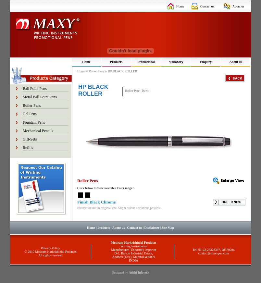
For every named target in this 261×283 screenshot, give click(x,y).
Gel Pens (30, 114)
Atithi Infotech (139, 272)
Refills (28, 147)
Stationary (176, 62)
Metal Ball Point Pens (40, 97)
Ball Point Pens (35, 88)
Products (116, 62)
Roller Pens (32, 105)
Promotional (146, 62)
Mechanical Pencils (38, 131)
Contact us (207, 6)
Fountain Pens (34, 122)
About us (238, 6)
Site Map (168, 227)
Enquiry (206, 62)
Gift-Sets (30, 139)
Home (180, 6)
